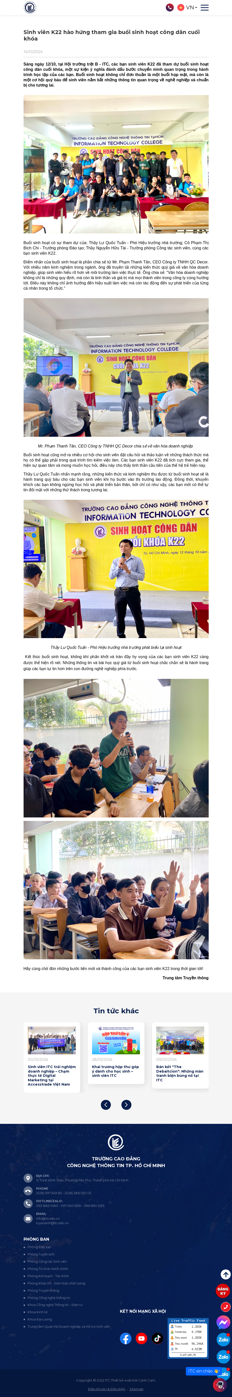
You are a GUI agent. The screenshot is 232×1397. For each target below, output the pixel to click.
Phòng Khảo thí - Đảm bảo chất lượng (56, 1283)
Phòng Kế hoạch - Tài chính (48, 1276)
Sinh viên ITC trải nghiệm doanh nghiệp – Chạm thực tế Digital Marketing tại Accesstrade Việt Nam (52, 1076)
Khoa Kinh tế (37, 1312)
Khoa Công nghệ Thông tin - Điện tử (55, 1305)
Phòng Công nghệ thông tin (49, 1298)
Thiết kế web (121, 1380)
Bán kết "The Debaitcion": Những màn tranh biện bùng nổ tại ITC (179, 1073)
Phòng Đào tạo (39, 1247)
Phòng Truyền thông (43, 1290)
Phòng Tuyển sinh (41, 1254)
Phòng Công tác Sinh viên (47, 1261)
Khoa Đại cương (40, 1319)
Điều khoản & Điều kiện (106, 1389)
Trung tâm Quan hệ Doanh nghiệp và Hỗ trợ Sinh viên (69, 1326)
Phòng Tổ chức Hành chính (48, 1269)
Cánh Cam (146, 1380)
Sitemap (136, 1389)
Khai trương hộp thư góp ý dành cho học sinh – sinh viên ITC (115, 1071)
